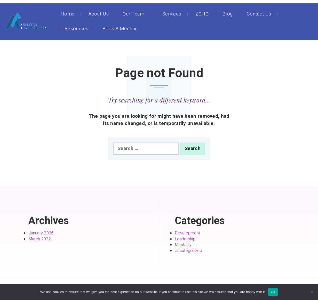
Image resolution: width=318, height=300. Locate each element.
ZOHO (202, 14)
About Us (99, 14)
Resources (77, 28)
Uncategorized (188, 251)
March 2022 (39, 239)
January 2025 (41, 233)
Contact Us (259, 14)
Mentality (183, 245)
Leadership (185, 239)
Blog (227, 14)
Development (187, 233)
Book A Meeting (120, 28)
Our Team (133, 14)
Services (171, 14)
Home (67, 14)
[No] (311, 292)
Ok (273, 292)
